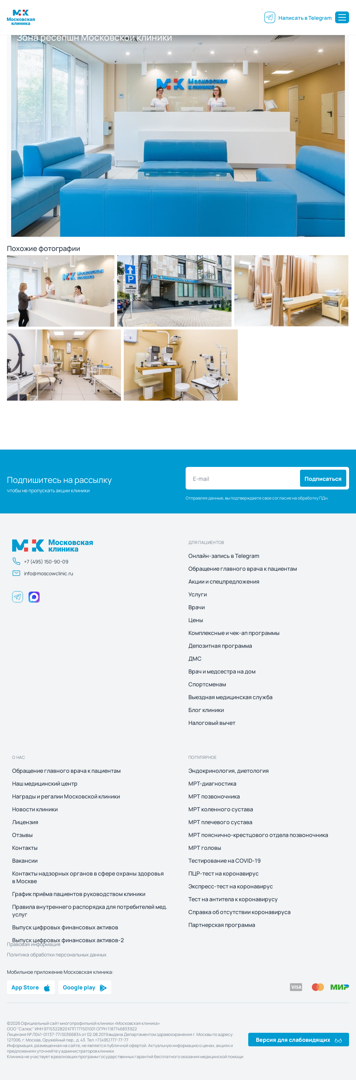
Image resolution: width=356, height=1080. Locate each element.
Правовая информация (33, 943)
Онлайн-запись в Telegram (223, 556)
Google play (85, 986)
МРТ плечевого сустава (220, 822)
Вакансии (25, 860)
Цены (195, 620)
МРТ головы (204, 848)
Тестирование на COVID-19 (224, 860)
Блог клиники (206, 710)
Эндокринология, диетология (228, 771)
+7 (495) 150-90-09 (40, 561)
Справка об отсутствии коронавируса (239, 912)
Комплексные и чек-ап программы (234, 633)
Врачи (196, 607)
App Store (30, 986)
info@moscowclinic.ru (42, 573)
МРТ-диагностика (212, 783)
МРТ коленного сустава (220, 809)
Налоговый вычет (211, 723)
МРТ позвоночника (214, 796)
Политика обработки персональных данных (56, 954)
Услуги (197, 594)
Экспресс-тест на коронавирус (230, 886)
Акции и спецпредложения (223, 581)
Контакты (25, 848)
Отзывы (22, 835)
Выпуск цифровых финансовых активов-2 (68, 940)
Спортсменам (207, 684)
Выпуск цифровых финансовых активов (65, 927)
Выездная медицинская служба (230, 697)
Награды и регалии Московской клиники (66, 796)
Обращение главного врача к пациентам (242, 568)
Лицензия (25, 822)
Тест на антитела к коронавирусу (233, 899)
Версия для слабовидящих (299, 1039)
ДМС (195, 658)
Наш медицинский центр (45, 783)
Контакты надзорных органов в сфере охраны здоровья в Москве (88, 877)
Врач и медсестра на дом (222, 671)
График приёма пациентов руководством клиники (78, 894)
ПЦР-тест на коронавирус (223, 873)
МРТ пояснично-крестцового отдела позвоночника (258, 835)
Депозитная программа (220, 646)
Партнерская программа (221, 925)
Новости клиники (35, 809)
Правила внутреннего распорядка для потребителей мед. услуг (89, 910)
